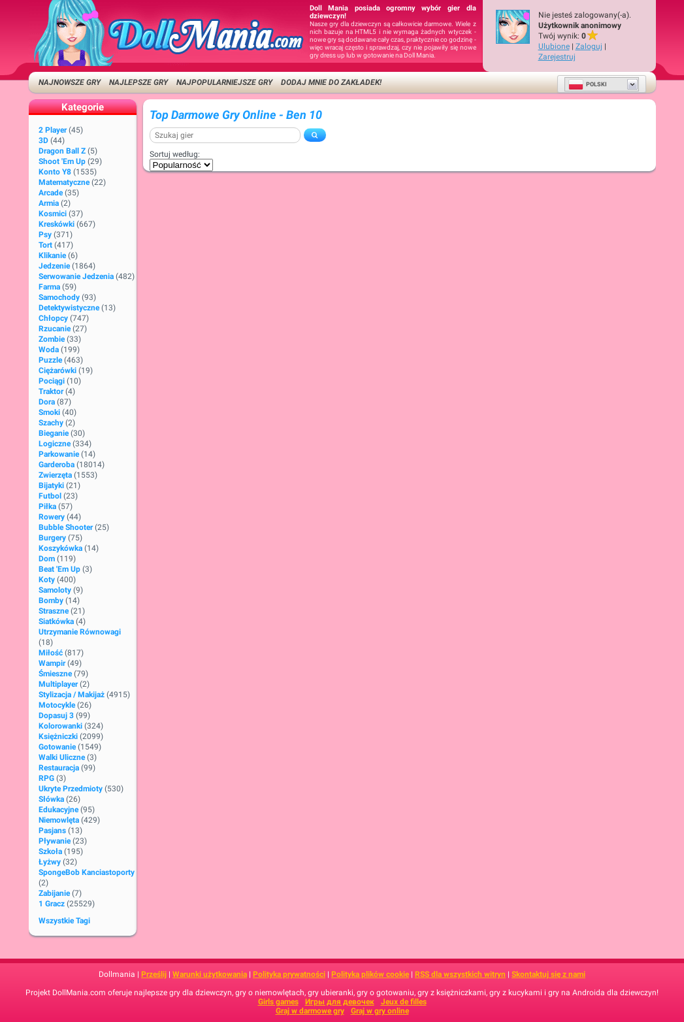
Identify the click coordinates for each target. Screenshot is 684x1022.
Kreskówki (56, 224)
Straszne (54, 611)
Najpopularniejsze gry (224, 82)
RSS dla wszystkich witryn (460, 974)
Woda (49, 349)
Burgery (52, 537)
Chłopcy (53, 318)
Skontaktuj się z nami (548, 974)
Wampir (52, 663)
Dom (47, 558)
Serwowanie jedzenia (76, 276)
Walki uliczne (62, 757)
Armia (49, 203)
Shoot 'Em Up (62, 161)
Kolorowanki (60, 726)
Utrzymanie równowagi (80, 631)
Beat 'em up (59, 569)
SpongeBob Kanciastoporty (87, 872)
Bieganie (54, 433)
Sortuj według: (175, 154)
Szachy (51, 422)
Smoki (49, 412)
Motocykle (57, 705)
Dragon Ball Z (62, 151)
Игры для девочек (339, 1001)
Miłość (51, 652)
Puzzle (50, 360)
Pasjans (52, 830)
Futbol (50, 496)
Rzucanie (55, 328)
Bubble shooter (66, 527)
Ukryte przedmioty (71, 788)
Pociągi (52, 381)
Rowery (52, 516)
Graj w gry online (380, 1010)
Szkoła (50, 851)
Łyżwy (50, 861)
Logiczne (55, 443)
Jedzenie (54, 266)
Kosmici (53, 213)
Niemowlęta (59, 820)
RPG (46, 778)
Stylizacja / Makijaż (72, 694)
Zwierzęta (55, 475)
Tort (45, 245)
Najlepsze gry (138, 82)
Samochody (59, 297)
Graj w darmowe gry (310, 1010)
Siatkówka (56, 621)
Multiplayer (58, 684)
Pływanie (55, 841)
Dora (47, 401)
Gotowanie (57, 746)
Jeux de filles (404, 1001)
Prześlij (154, 974)
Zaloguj (589, 46)
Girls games (278, 1001)
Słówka (51, 799)
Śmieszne (55, 673)
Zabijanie (54, 893)
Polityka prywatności (289, 974)
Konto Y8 (55, 171)
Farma (49, 286)
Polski (587, 84)
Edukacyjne (58, 809)
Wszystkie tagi (64, 920)
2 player (53, 130)
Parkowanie (59, 454)
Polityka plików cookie (370, 974)
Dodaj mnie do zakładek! (331, 82)
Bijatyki (51, 485)
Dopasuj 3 (56, 715)
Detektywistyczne (69, 307)
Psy (45, 234)
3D (43, 140)
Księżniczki (58, 736)
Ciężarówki (57, 370)
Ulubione (554, 46)
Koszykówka (60, 548)
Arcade (51, 192)
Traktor (51, 391)
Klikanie (52, 255)
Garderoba (56, 464)
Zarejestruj (557, 56)
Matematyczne (64, 182)
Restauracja (59, 767)
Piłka (47, 506)
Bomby (51, 600)
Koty (47, 579)
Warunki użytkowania (209, 974)
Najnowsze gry (70, 82)
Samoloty (55, 590)
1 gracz (52, 903)
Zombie (52, 339)
